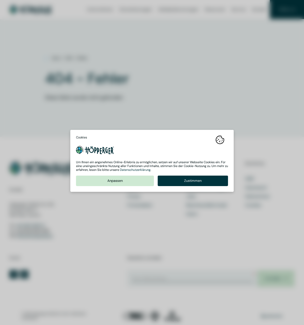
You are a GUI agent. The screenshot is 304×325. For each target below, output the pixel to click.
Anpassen (115, 182)
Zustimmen (193, 182)
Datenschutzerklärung (135, 171)
